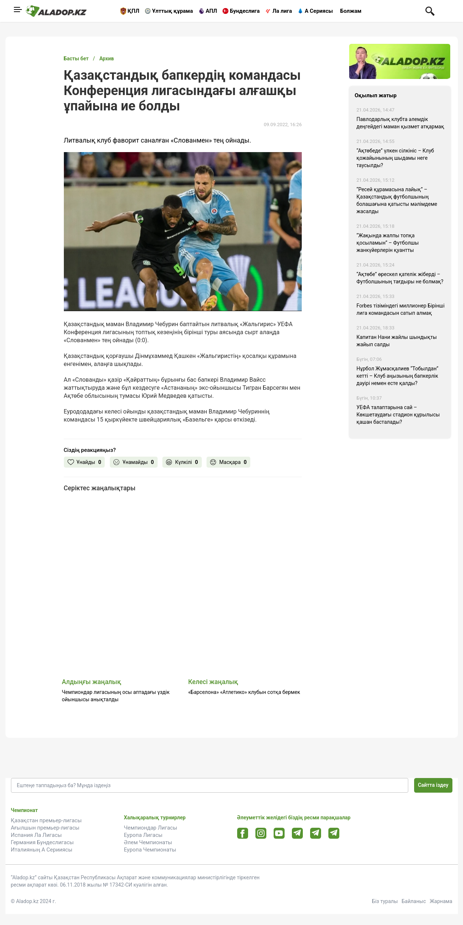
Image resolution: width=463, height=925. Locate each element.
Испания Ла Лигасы (36, 835)
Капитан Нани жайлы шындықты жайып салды (396, 340)
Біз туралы (385, 901)
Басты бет (76, 58)
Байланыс (414, 901)
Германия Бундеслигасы (42, 842)
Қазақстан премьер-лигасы (46, 820)
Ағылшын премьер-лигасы (45, 827)
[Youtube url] (279, 833)
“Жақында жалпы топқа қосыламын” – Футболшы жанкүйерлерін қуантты (387, 243)
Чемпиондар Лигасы (150, 827)
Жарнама (441, 901)
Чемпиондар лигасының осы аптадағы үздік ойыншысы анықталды (116, 695)
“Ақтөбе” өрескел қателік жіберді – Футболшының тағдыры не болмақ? (399, 277)
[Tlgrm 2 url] (333, 833)
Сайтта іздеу (433, 785)
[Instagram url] (261, 834)
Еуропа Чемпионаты (150, 849)
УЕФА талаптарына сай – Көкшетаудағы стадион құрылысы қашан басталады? (398, 414)
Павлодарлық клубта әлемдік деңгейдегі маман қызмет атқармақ (400, 122)
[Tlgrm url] (315, 833)
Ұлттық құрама (172, 11)
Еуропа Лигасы (143, 835)
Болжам (350, 11)
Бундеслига (245, 11)
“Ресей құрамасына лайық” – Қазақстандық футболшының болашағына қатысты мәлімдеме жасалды (396, 200)
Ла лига (282, 11)
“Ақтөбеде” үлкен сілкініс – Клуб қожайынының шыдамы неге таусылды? (395, 158)
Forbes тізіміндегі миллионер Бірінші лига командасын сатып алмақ (400, 309)
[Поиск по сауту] (430, 11)
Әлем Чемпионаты (148, 842)
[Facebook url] (242, 834)
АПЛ (211, 11)
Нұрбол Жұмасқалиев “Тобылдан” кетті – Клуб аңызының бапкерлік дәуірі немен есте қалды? (397, 376)
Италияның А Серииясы (42, 849)
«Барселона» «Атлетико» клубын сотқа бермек (244, 692)
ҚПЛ (133, 11)
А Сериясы (319, 11)
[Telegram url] (297, 833)
